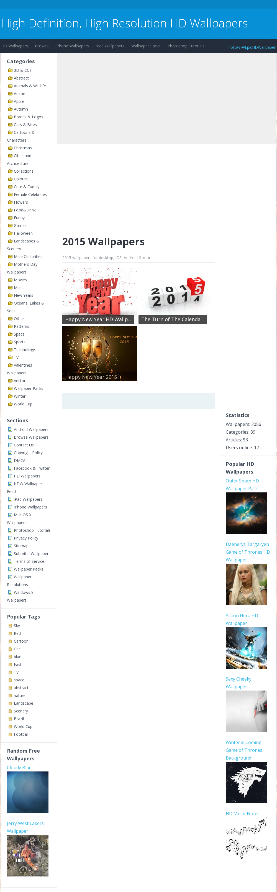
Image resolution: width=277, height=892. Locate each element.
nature (19, 695)
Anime (19, 93)
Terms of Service (29, 561)
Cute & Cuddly (26, 186)
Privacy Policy (26, 538)
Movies (20, 279)
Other (19, 318)
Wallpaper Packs (146, 45)
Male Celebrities (28, 256)
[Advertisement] (102, 5)
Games (20, 225)
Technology (24, 349)
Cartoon (21, 641)
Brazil (19, 718)
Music (19, 287)
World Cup (23, 404)
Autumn (21, 109)
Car (17, 648)
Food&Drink (25, 210)
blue (17, 656)
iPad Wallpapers (110, 45)
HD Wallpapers (14, 45)
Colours (21, 179)
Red (17, 633)
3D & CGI (22, 70)
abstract (21, 687)
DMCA (19, 460)
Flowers (21, 202)
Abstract (21, 78)
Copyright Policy (28, 452)
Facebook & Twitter (32, 468)
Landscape (23, 703)
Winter (19, 396)
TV (16, 357)
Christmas (23, 147)
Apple (19, 101)
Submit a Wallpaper (31, 553)
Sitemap (21, 545)
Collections (24, 171)
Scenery (21, 711)
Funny (19, 217)
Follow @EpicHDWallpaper (252, 47)
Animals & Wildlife (30, 85)
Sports (19, 341)
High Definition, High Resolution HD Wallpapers (124, 23)
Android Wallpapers (31, 429)
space (19, 680)
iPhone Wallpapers (72, 45)
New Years (23, 295)
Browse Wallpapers (31, 437)
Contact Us (24, 445)
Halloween (23, 233)
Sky (17, 625)
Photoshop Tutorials (186, 45)
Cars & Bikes (25, 124)
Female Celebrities (30, 194)
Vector (19, 380)
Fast (18, 664)
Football (21, 734)
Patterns (21, 326)
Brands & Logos (28, 116)
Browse (42, 45)
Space (19, 334)
